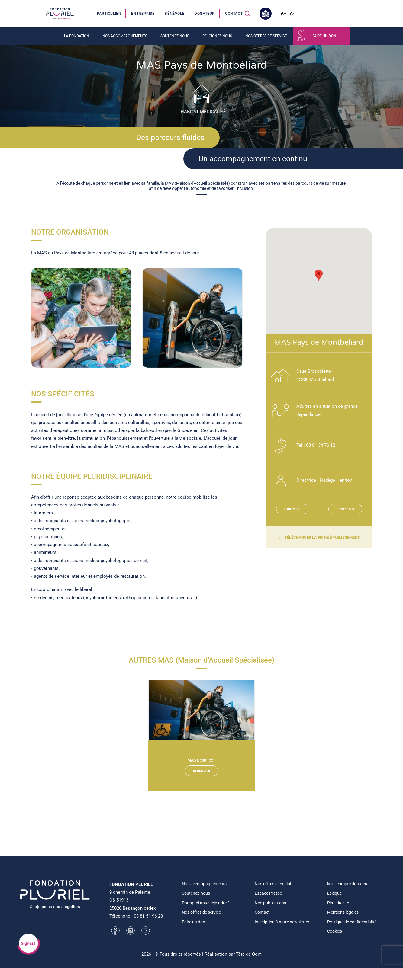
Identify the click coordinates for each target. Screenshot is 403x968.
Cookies (334, 931)
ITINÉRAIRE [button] (292, 509)
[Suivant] (246, 332)
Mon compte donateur (348, 883)
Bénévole (174, 13)
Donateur (205, 13)
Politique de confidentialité (351, 921)
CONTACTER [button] (345, 509)
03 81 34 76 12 (320, 445)
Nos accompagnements (124, 36)
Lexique (334, 893)
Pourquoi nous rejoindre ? (206, 902)
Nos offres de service (266, 36)
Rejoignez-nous (217, 36)
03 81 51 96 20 (148, 916)
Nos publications (270, 902)
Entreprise (142, 13)
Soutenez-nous (174, 36)
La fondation (76, 36)
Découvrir (201, 770)
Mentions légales (343, 912)
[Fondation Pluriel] (60, 13)
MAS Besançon (201, 760)
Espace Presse (268, 893)
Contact (234, 13)
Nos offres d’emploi (273, 883)
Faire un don (324, 36)
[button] (247, 13)
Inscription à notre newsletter (282, 921)
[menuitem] (109, 13)
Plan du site (338, 902)
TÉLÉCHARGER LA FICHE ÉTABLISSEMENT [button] (319, 537)
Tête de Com (249, 954)
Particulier (109, 13)
